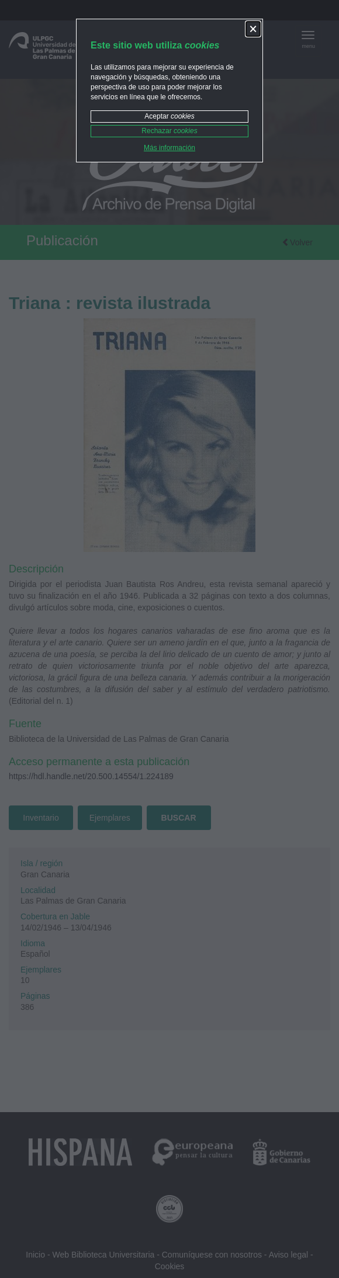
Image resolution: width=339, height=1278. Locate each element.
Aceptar (169, 116)
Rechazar (169, 131)
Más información (169, 148)
